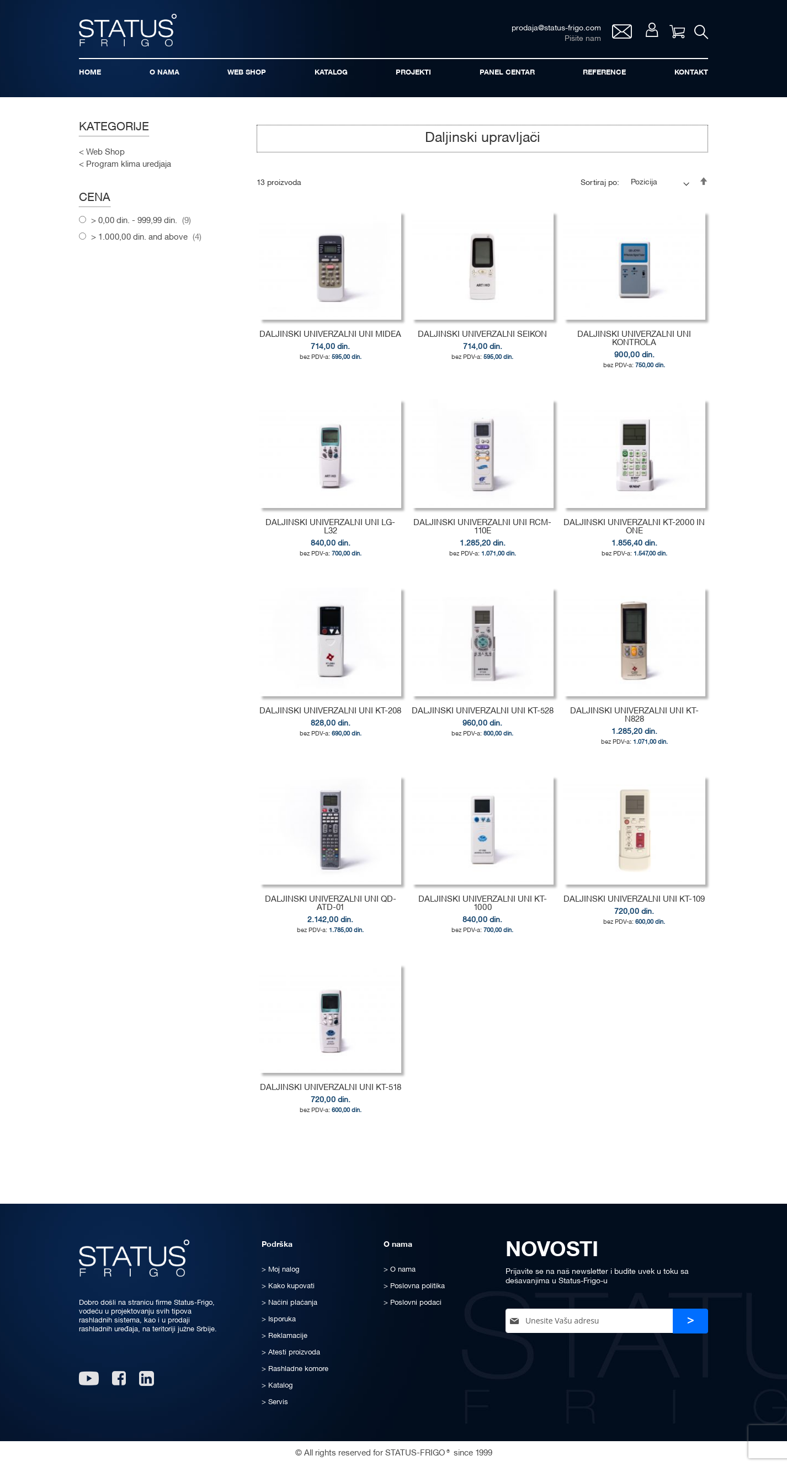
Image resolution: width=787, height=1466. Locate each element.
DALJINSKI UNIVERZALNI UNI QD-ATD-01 (330, 910)
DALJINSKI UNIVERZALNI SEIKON (482, 342)
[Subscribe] (690, 1321)
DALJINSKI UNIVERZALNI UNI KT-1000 (482, 910)
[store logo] (134, 32)
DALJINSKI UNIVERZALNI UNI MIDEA (330, 342)
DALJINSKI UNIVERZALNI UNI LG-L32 (330, 534)
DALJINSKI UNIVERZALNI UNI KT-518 (330, 1094)
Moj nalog (647, 34)
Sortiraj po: (600, 189)
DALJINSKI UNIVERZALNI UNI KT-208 (330, 718)
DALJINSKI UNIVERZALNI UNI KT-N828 (634, 723)
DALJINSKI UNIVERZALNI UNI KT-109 (634, 906)
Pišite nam (577, 41)
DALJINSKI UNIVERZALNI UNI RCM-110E (482, 534)
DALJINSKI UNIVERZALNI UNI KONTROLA (634, 346)
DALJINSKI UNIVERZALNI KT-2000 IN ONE (634, 534)
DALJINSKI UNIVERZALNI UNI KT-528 (483, 718)
